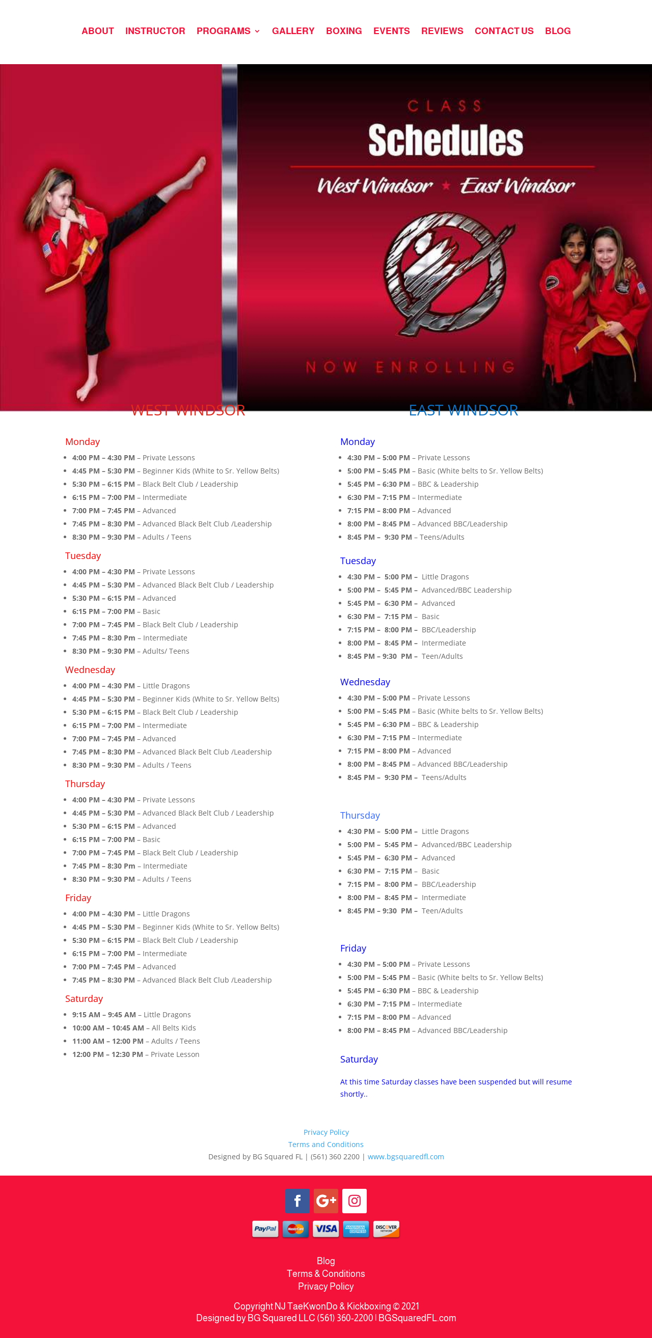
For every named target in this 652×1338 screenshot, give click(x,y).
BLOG (558, 31)
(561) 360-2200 (345, 1318)
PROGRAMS (224, 31)
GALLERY (293, 31)
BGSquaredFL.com (417, 1318)
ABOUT (98, 31)
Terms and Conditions (326, 1144)
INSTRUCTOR (155, 31)
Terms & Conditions (326, 1274)
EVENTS (391, 31)
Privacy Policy (326, 1132)
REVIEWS (442, 31)
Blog (326, 1261)
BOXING (344, 31)
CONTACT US (504, 31)
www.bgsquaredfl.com (406, 1156)
